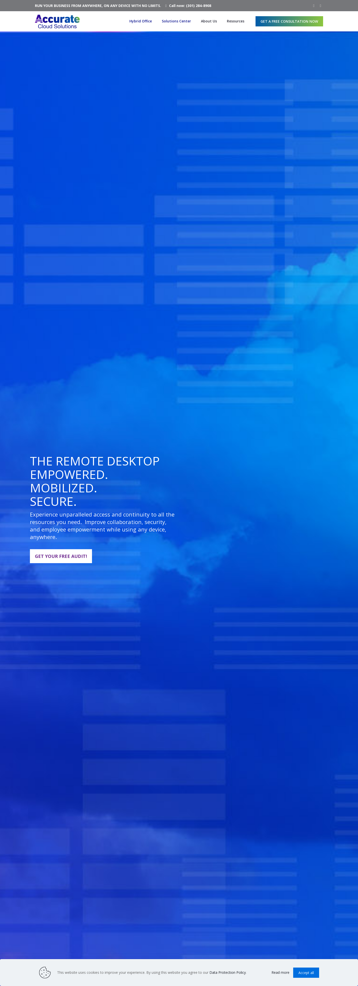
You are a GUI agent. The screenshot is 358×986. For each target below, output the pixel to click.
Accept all (306, 972)
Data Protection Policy (227, 972)
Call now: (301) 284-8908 (190, 5)
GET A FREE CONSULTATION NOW (289, 21)
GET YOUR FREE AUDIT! (61, 556)
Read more (280, 972)
